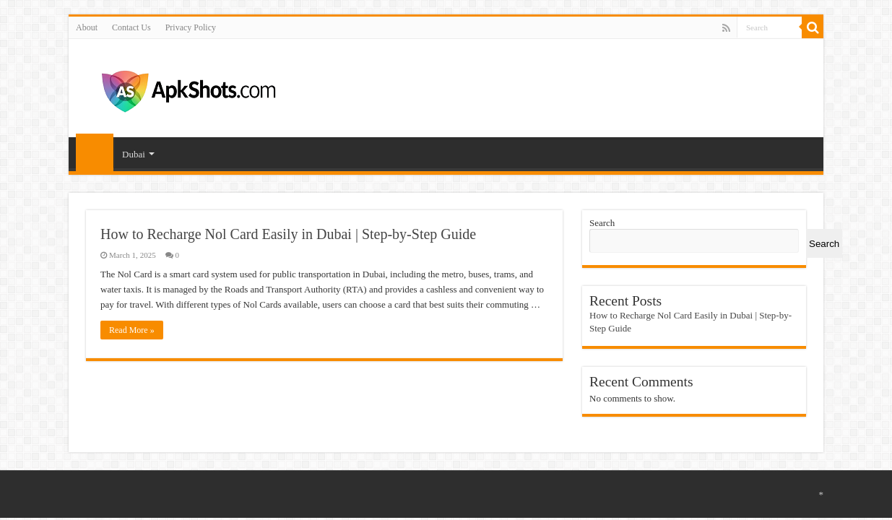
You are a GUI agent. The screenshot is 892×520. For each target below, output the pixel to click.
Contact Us (131, 27)
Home (94, 152)
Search (602, 222)
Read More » (132, 330)
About (87, 27)
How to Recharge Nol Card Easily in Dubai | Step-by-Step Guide (288, 234)
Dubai (133, 154)
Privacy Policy (190, 27)
